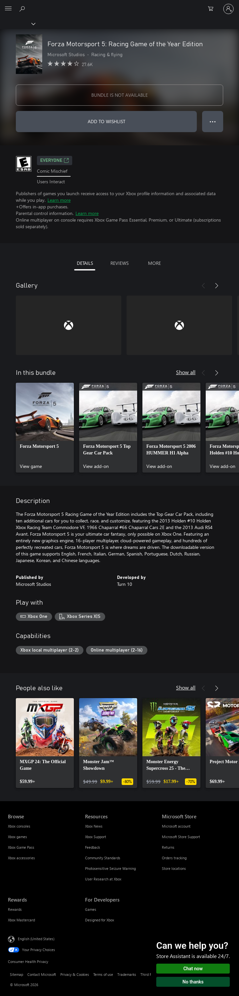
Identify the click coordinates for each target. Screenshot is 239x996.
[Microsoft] (119, 5)
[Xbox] (17, 23)
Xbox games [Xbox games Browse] (17, 837)
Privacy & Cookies (74, 974)
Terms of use (103, 974)
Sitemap (16, 974)
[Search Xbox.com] (23, 8)
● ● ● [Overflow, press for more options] (213, 121)
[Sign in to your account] (228, 9)
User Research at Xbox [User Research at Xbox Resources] (103, 879)
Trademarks (126, 974)
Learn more (59, 200)
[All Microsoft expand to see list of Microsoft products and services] (8, 9)
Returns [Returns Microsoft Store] (168, 847)
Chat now (193, 968)
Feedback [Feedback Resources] (92, 847)
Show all (185, 372)
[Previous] (203, 285)
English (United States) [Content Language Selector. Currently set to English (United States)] (36, 939)
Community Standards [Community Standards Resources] (102, 858)
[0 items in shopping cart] (213, 9)
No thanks (193, 981)
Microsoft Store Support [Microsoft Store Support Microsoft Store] (181, 837)
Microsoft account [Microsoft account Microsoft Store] (176, 826)
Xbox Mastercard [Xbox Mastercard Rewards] (21, 920)
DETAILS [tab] (85, 263)
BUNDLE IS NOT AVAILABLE (119, 95)
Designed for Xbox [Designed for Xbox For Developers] (99, 920)
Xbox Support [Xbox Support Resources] (95, 837)
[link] (45, 428)
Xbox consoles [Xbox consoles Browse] (19, 826)
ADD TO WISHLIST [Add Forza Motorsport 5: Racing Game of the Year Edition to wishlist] (106, 121)
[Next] (216, 285)
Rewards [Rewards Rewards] (15, 909)
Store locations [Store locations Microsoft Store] (174, 868)
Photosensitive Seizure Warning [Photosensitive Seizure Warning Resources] (110, 868)
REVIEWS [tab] (119, 263)
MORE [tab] (154, 263)
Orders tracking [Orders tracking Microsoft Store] (174, 858)
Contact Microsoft (41, 974)
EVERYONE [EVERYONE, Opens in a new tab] (54, 160)
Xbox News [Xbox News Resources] (94, 826)
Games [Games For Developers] (90, 909)
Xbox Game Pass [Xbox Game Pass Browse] (21, 847)
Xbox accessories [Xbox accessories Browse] (21, 858)
